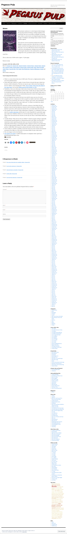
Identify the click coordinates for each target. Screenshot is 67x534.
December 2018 (54, 194)
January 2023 (54, 133)
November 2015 (54, 240)
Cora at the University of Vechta (57, 329)
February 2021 (54, 162)
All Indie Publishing (55, 374)
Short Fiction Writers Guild (56, 436)
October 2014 (54, 256)
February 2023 (54, 132)
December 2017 (54, 209)
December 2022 (54, 135)
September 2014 (54, 257)
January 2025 (54, 105)
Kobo (35, 67)
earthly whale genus (14, 112)
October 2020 (54, 167)
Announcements (54, 310)
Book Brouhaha (54, 431)
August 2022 (54, 140)
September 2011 (54, 302)
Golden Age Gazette (55, 406)
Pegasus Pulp (8, 5)
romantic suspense (55, 513)
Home (4, 23)
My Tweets (52, 86)
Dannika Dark (54, 449)
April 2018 (53, 204)
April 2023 (53, 130)
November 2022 (54, 136)
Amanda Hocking (54, 444)
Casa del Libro (12, 69)
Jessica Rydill (54, 456)
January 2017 (54, 223)
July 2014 (53, 260)
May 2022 (53, 143)
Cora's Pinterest (54, 337)
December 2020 (54, 164)
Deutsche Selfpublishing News (57, 343)
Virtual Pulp (54, 426)
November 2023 (54, 121)
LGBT (60, 499)
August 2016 (54, 229)
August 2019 (54, 184)
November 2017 (54, 210)
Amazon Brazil (16, 67)
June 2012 (53, 291)
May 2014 (53, 262)
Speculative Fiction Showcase (57, 363)
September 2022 (54, 138)
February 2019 (54, 192)
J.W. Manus (54, 455)
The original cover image (9, 133)
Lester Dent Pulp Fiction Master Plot (58, 409)
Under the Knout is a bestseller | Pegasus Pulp (15, 169)
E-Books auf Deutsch (32, 23)
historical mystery (55, 494)
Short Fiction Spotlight (55, 435)
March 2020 (54, 176)
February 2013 (54, 281)
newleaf (53, 391)
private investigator (56, 510)
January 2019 (54, 193)
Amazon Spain (38, 65)
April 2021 (53, 159)
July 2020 (53, 171)
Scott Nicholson (54, 468)
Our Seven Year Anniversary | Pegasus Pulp (14, 177)
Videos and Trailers (52, 23)
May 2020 (53, 173)
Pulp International (55, 419)
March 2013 (54, 280)
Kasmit (53, 360)
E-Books (25, 23)
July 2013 (53, 275)
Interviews (58, 498)
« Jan (52, 101)
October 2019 (54, 182)
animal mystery (57, 483)
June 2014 (53, 261)
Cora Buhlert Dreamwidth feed (57, 332)
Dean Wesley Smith (55, 379)
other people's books (56, 504)
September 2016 (54, 228)
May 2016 (53, 233)
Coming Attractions (55, 400)
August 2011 (54, 303)
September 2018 (54, 198)
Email (4, 209)
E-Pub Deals (54, 354)
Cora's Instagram (54, 336)
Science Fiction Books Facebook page (58, 362)
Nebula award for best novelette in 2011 (28, 87)
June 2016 (53, 231)
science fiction (59, 514)
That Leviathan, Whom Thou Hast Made (35, 85)
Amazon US (9, 65)
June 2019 (53, 187)
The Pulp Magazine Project (56, 424)
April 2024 (53, 115)
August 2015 (54, 244)
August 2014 (54, 259)
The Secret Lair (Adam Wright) (57, 477)
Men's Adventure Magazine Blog (57, 410)
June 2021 (53, 157)
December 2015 (54, 239)
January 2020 (54, 178)
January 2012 (54, 297)
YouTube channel (54, 348)
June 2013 (53, 276)
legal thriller (57, 499)
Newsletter (40, 23)
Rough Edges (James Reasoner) (57, 421)
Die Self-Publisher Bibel (56, 369)
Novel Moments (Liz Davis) (56, 465)
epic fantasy (57, 490)
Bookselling (54, 312)
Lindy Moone (54, 460)
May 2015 (53, 248)
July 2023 (53, 126)
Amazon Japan (23, 67)
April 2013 (53, 279)
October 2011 (54, 301)
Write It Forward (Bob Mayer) (57, 388)
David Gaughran (54, 378)
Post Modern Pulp (55, 415)
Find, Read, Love (54, 357)
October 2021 (54, 152)
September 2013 (54, 272)
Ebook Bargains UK (55, 355)
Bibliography (14, 23)
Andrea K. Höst (54, 445)
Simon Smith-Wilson (55, 470)
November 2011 (54, 300)
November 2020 (54, 166)
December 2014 (54, 254)
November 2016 (54, 225)
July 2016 (53, 230)
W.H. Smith (18, 69)
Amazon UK (15, 65)
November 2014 (54, 255)
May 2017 (53, 218)
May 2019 (53, 188)
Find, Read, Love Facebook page (57, 358)
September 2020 (54, 168)
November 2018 (54, 195)
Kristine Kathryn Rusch (55, 385)
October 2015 (54, 241)
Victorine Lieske (54, 478)
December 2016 (54, 224)
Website (4, 214)
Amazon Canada (8, 67)
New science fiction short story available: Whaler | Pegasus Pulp (18, 162)
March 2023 (54, 131)
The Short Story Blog (55, 440)
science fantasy (54, 514)
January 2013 (54, 282)
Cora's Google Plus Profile (56, 334)
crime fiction (57, 488)
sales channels (60, 513)
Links (53, 321)
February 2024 (54, 117)
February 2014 (54, 266)
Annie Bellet (54, 446)
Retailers (45, 23)
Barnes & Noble (40, 67)
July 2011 (53, 305)
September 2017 (54, 213)
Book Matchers (54, 353)
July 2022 (53, 141)
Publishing (53, 323)
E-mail (52, 39)
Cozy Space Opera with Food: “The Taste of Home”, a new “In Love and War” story (57, 65)
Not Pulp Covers (54, 414)
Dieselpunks (54, 403)
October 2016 (54, 226)
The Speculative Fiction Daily (57, 347)
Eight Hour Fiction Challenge (56, 432)
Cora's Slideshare (54, 338)
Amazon (53, 483)
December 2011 (54, 298)
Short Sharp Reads (55, 437)
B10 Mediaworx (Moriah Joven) (57, 375)
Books (53, 311)
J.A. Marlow (54, 452)
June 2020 (53, 172)
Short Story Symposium (56, 439)
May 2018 (53, 203)
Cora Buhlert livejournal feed (56, 333)
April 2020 (53, 174)
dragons (58, 489)
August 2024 (54, 110)
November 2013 (54, 270)
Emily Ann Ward (54, 450)
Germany (58, 492)
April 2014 (53, 264)
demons (55, 489)
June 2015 (53, 246)
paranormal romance (60, 508)
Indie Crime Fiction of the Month (57, 316)
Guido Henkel (54, 382)
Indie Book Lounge (55, 359)
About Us (8, 23)
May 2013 (53, 277)
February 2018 (54, 207)
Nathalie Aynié (54, 463)
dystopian (61, 489)
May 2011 (53, 306)
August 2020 (54, 169)
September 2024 (54, 109)
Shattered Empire (57, 79)
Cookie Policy (24, 531)
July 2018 (53, 200)
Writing (53, 324)
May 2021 (53, 158)
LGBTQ (53, 501)
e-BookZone (54, 370)
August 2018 (54, 199)
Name (4, 205)
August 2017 (54, 214)
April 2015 (53, 249)
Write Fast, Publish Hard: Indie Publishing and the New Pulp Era (57, 73)
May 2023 (53, 128)
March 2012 (54, 295)
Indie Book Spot (54, 384)
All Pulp (53, 395)
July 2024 (53, 111)
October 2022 (54, 137)
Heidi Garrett (54, 451)
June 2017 (53, 217)
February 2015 (54, 251)
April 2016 (53, 234)
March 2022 (54, 146)
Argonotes (53, 396)
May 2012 (53, 292)
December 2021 (54, 150)
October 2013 (54, 271)
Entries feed (54, 523)
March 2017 (54, 220)
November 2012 (54, 285)
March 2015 (54, 250)
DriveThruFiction (26, 69)
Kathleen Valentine (55, 458)
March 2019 (54, 190)
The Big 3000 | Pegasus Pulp (12, 173)
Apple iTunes (6, 69)
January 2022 (54, 148)
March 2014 (54, 265)
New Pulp (53, 411)
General (53, 315)
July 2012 (53, 290)
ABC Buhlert (54, 328)
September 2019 (54, 183)
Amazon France (30, 65)
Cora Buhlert (54, 331)
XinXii (4, 70)
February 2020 (54, 177)
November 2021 (54, 151)
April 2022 (53, 145)
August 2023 (54, 125)
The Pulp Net (54, 425)
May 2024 (53, 114)
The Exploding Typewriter (56, 422)
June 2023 (53, 127)
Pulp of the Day (54, 420)
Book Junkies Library (55, 352)
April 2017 (53, 219)
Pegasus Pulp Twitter (55, 344)
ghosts (62, 492)
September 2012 (54, 287)
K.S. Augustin (54, 457)
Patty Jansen (54, 466)
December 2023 (54, 120)
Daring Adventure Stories (56, 401)
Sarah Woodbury (54, 467)
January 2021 (54, 163)
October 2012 (54, 286)
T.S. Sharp (53, 471)
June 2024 (53, 112)
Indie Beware (54, 383)
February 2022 (54, 147)
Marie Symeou (54, 462)
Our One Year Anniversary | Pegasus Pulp (14, 166)
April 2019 (53, 189)
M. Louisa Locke (54, 461)
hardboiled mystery (55, 493)
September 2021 (54, 153)
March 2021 (54, 161)
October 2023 (54, 122)
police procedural (55, 509)
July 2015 (53, 245)
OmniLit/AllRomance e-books (36, 69)
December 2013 (54, 269)
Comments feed (54, 524)
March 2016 (54, 235)
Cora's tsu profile (54, 339)
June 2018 (53, 202)
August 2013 (54, 274)
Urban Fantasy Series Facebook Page (58, 364)
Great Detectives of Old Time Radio (58, 408)
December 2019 (54, 179)
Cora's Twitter (54, 341)
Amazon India (30, 67)
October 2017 (54, 212)
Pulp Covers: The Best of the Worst (57, 416)
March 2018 (54, 205)
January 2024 (54, 119)
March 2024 (54, 116)
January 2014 (54, 267)
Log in (53, 522)
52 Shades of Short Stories (56, 430)
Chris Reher (54, 447)
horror (60, 494)
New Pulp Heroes (54, 413)
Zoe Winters (54, 480)
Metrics (53, 322)
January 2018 (54, 208)
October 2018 (54, 197)
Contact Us (20, 23)
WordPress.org (54, 525)
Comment (5, 189)
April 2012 (53, 293)
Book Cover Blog (54, 377)
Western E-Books (54, 365)
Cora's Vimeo (54, 342)
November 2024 (54, 106)
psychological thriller (55, 511)
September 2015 (54, 243)
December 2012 (54, 284)
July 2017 (53, 215)
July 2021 (53, 156)
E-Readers (53, 313)
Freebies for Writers (55, 380)
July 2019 (53, 186)
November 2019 (54, 181)
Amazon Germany (23, 65)
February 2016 (54, 236)
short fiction (59, 518)
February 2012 (54, 296)
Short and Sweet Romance (56, 434)
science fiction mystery (55, 515)
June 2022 (53, 142)
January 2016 (54, 238)
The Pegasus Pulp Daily (56, 346)
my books (59, 502)
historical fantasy (61, 493)
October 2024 (54, 107)
